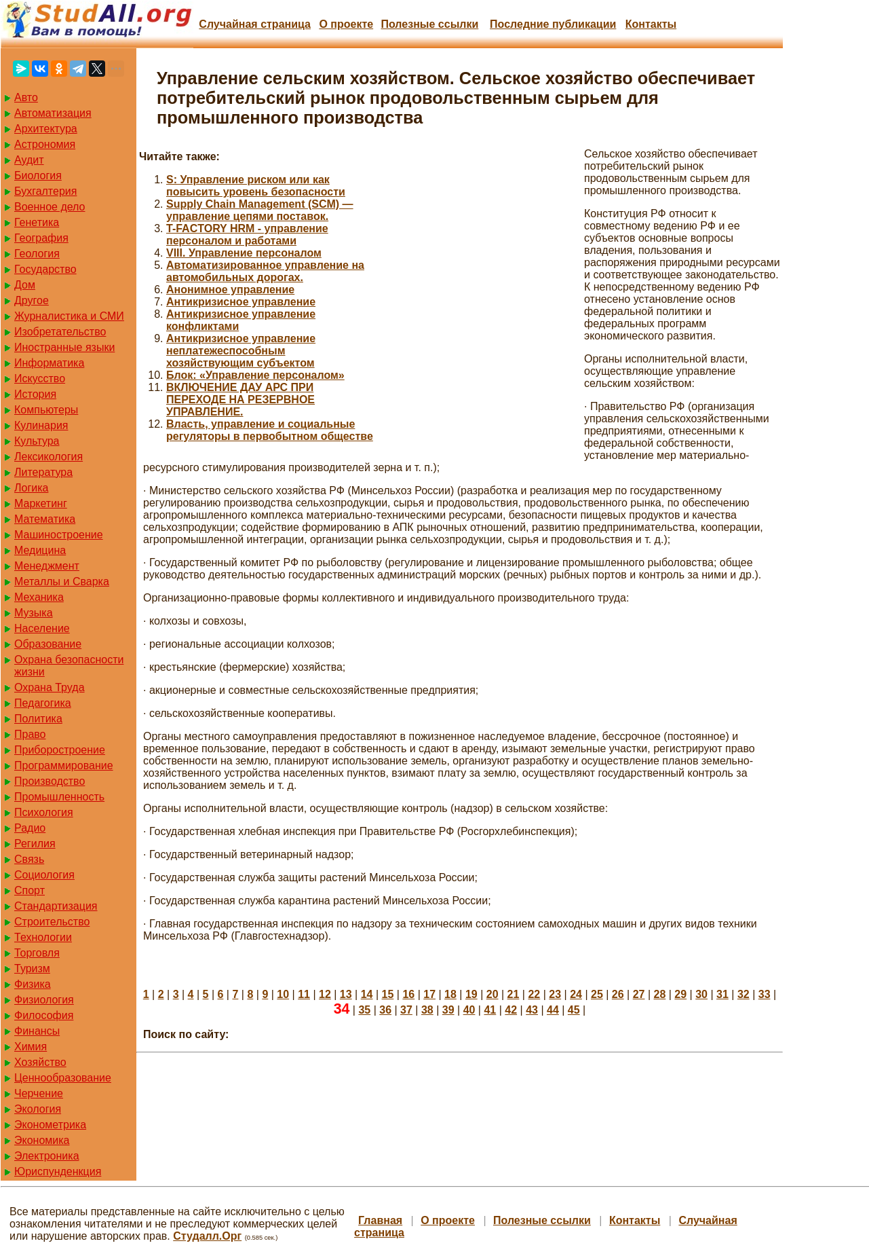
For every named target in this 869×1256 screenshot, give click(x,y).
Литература (43, 472)
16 (408, 994)
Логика (31, 488)
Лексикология (48, 456)
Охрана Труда (49, 687)
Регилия (35, 843)
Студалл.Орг (207, 1236)
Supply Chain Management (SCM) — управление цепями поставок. (259, 210)
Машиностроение (58, 534)
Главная (380, 1220)
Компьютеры (46, 409)
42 (511, 1010)
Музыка (33, 612)
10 (283, 994)
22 (534, 994)
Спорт (29, 890)
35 (364, 1010)
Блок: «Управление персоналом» (255, 375)
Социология (44, 875)
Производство (49, 781)
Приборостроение (59, 750)
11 (304, 994)
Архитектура (45, 128)
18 (450, 994)
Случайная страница (255, 24)
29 (680, 994)
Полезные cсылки (429, 24)
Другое (31, 300)
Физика (32, 984)
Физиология (44, 999)
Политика (38, 718)
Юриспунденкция (57, 1171)
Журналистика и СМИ (69, 316)
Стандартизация (55, 906)
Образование (47, 644)
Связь (29, 859)
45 (574, 1010)
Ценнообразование (62, 1078)
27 (639, 994)
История (35, 394)
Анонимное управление (230, 289)
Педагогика (42, 703)
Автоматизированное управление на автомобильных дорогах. (265, 271)
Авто (26, 97)
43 (532, 1010)
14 (367, 994)
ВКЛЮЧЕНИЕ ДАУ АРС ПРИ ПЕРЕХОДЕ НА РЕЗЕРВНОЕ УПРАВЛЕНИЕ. (240, 400)
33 (764, 994)
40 (469, 1010)
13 (346, 994)
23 (555, 994)
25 (597, 994)
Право (30, 734)
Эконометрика (50, 1124)
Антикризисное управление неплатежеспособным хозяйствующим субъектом (240, 351)
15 (388, 994)
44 (553, 1010)
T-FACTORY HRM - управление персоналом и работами (247, 234)
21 (513, 994)
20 (492, 994)
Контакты (650, 24)
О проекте (346, 24)
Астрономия (44, 144)
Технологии (43, 937)
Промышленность (59, 796)
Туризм (32, 968)
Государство (45, 269)
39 (448, 1010)
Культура (37, 441)
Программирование (63, 765)
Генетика (36, 222)
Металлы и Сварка (61, 581)
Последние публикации (553, 24)
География (41, 238)
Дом (24, 285)
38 (427, 1010)
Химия (30, 1046)
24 (576, 994)
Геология (37, 253)
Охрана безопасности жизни (68, 666)
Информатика (49, 363)
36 (385, 1010)
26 (618, 994)
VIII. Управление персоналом (244, 253)
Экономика (42, 1140)
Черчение (38, 1093)
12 (325, 994)
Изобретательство (60, 331)
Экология (37, 1109)
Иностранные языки (64, 347)
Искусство (39, 378)
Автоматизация (53, 113)
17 (429, 994)
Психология (43, 812)
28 (660, 994)
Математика (44, 519)
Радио (29, 828)
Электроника (46, 1156)
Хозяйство (40, 1062)
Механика (39, 597)
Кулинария (41, 425)
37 (406, 1010)
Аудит (29, 160)
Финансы (37, 1031)
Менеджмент (46, 566)
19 (471, 994)
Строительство (52, 921)
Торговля (37, 953)
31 (722, 994)
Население (42, 628)
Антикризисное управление (240, 302)
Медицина (40, 550)
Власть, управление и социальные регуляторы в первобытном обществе (269, 430)
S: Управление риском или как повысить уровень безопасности (255, 186)
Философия (43, 1015)
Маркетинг (40, 503)
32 (743, 994)
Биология (38, 175)
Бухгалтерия (45, 191)
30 (701, 994)
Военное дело (49, 207)
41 (490, 1010)
